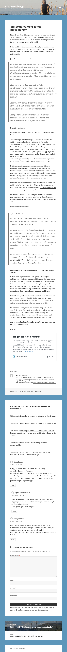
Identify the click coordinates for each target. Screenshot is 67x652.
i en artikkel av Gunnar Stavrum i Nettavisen (37, 52)
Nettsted (13, 596)
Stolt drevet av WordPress (17, 648)
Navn (12, 580)
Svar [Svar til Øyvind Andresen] (14, 511)
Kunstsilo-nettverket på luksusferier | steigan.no (38, 416)
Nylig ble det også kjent (18, 296)
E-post (13, 588)
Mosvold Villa (18, 260)
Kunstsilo (38, 391)
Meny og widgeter (60, 9)
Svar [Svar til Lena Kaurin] (12, 485)
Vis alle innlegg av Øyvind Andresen (43, 382)
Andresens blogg (14, 6)
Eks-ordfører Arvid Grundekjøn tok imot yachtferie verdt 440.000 (32, 271)
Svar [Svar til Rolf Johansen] (12, 539)
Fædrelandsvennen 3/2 (29, 279)
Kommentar (15, 555)
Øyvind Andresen (28, 391)
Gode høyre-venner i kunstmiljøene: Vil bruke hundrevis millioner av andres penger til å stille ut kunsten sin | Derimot (33, 433)
